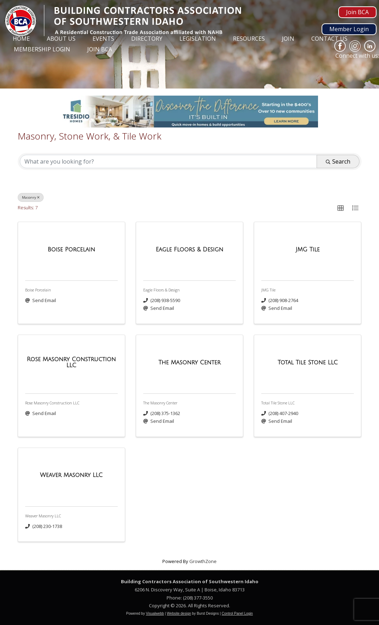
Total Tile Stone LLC (278, 402)
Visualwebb (155, 613)
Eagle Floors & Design (161, 289)
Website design (179, 613)
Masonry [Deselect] (30, 197)
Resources (249, 38)
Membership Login (42, 49)
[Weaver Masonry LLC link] (71, 475)
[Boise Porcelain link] (71, 250)
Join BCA (357, 12)
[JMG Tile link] (308, 250)
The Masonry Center (160, 402)
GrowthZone (203, 561)
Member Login (349, 29)
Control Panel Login (237, 613)
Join (288, 38)
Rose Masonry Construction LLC (52, 402)
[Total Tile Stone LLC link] (308, 363)
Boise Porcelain (38, 289)
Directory (146, 38)
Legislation (197, 38)
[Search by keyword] (168, 161)
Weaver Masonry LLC (43, 515)
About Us (61, 38)
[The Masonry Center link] (189, 363)
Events (103, 38)
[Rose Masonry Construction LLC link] (71, 363)
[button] (340, 208)
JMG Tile (268, 289)
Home (21, 38)
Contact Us (329, 38)
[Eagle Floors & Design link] (189, 250)
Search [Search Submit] (338, 161)
